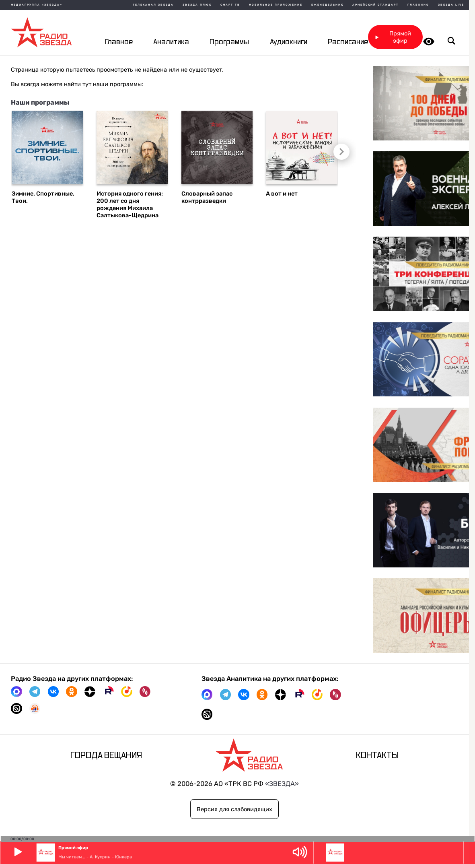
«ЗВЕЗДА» (282, 784)
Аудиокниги (288, 42)
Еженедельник (327, 5)
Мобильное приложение (275, 5)
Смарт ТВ (230, 5)
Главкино (418, 5)
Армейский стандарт (375, 5)
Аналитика (171, 42)
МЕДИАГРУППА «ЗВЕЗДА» (36, 5)
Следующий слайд (339, 151)
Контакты (377, 755)
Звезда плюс (197, 5)
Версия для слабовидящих (234, 809)
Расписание (348, 42)
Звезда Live (451, 5)
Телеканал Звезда (153, 5)
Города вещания (106, 755)
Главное (119, 42)
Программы (229, 42)
